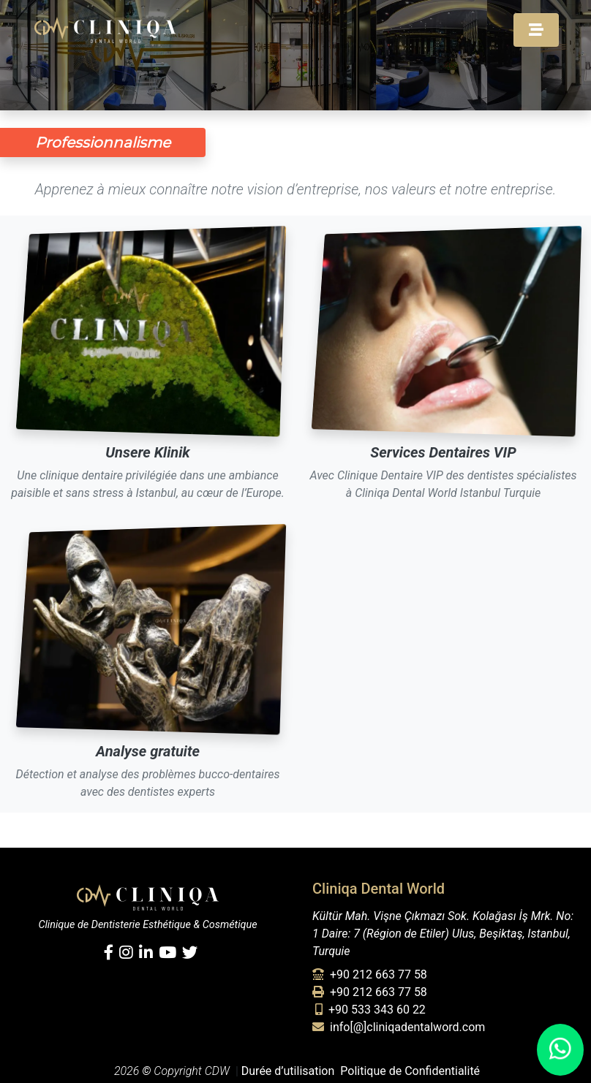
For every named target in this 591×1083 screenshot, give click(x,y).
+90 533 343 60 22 (370, 1009)
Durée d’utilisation (288, 1071)
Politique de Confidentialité (410, 1071)
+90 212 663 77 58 (369, 974)
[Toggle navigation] (536, 30)
